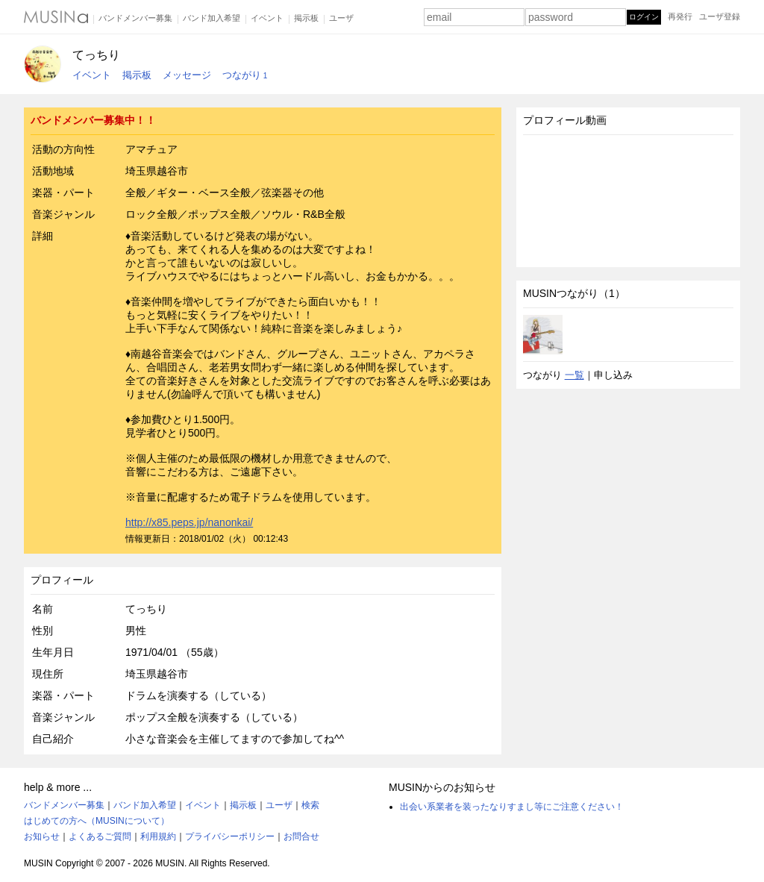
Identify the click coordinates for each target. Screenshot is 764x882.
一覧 (574, 375)
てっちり (96, 55)
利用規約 (158, 836)
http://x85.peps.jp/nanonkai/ (189, 522)
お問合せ (301, 836)
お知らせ (42, 836)
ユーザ (341, 17)
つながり (244, 75)
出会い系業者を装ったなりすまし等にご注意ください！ (512, 806)
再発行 (680, 16)
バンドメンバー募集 (135, 17)
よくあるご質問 (100, 836)
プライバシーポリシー (230, 836)
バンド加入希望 (211, 17)
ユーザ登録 (719, 16)
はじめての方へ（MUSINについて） (96, 821)
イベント (267, 17)
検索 (310, 805)
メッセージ (187, 75)
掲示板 (306, 17)
